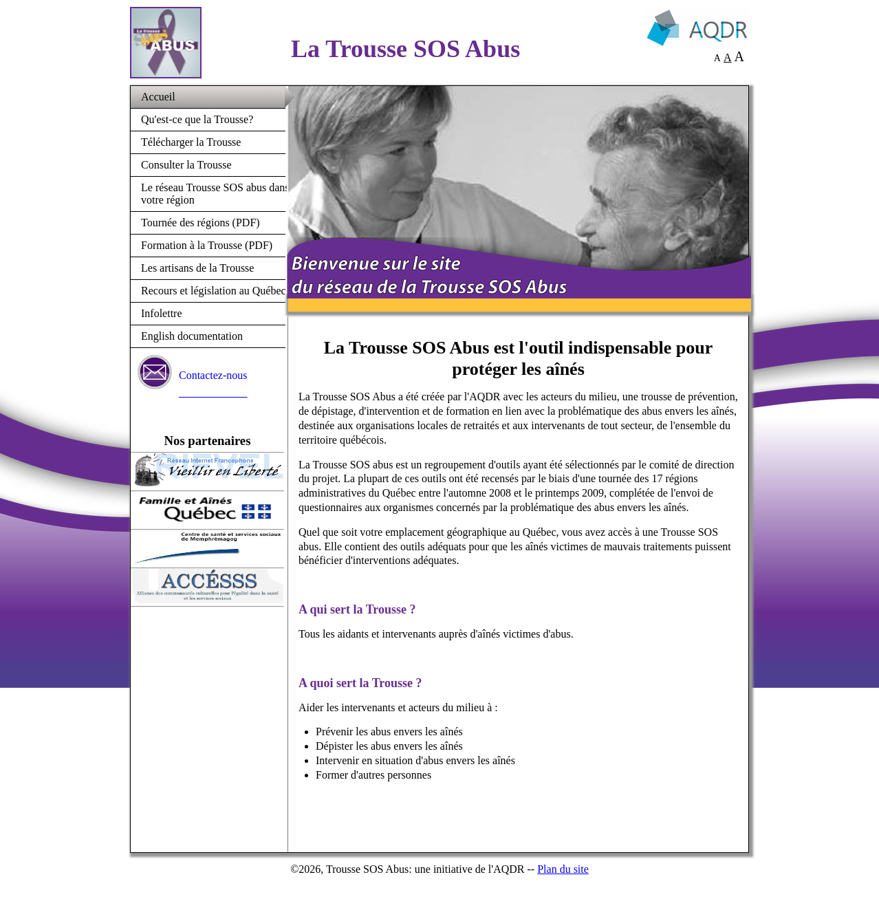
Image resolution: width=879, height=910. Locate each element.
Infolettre (161, 313)
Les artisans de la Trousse (197, 268)
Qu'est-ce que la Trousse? (197, 119)
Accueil (158, 96)
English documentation (192, 336)
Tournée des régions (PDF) (200, 222)
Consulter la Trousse (186, 165)
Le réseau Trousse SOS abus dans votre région (215, 194)
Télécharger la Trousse (191, 142)
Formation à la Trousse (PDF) (206, 245)
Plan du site (563, 869)
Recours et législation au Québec (213, 290)
